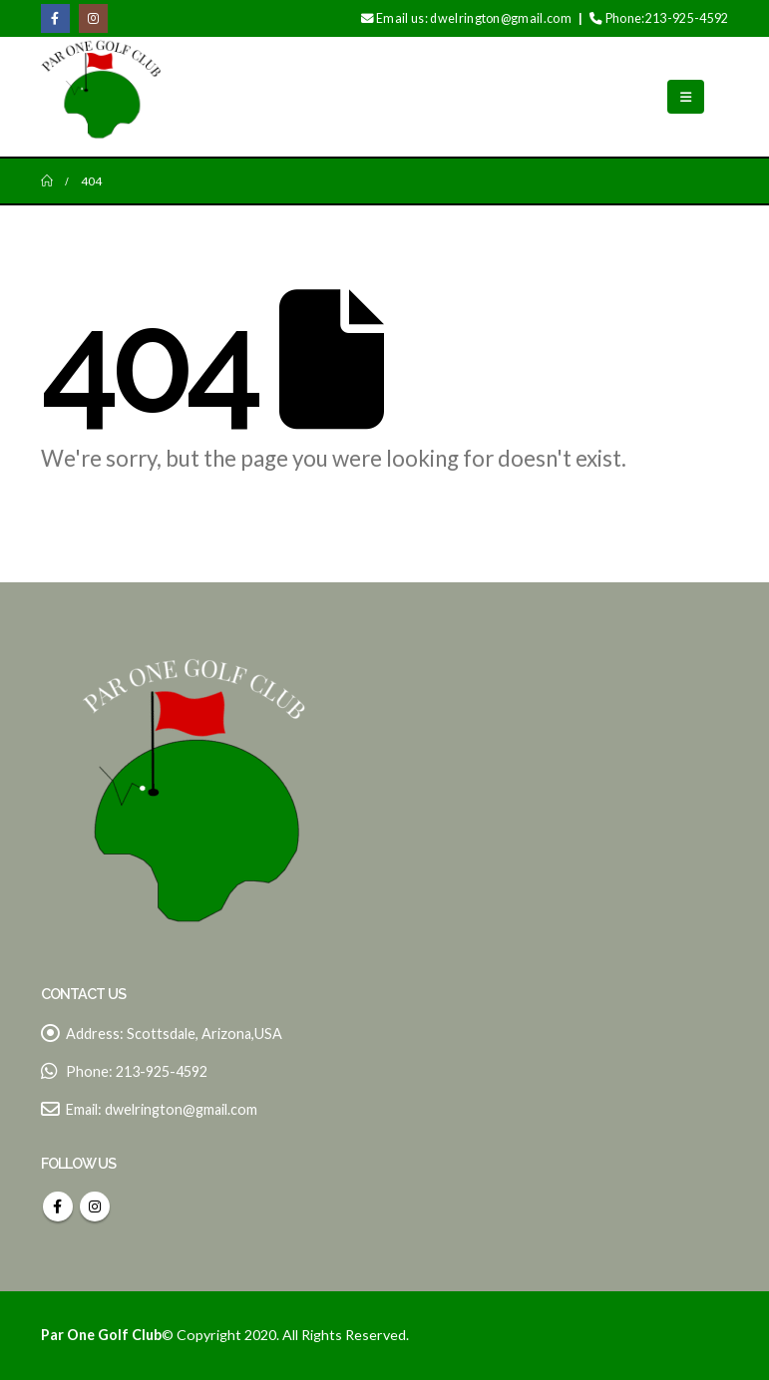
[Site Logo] (101, 97)
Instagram (95, 1206)
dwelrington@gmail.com (181, 1109)
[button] (685, 97)
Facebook (58, 1206)
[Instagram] (93, 18)
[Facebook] (55, 18)
